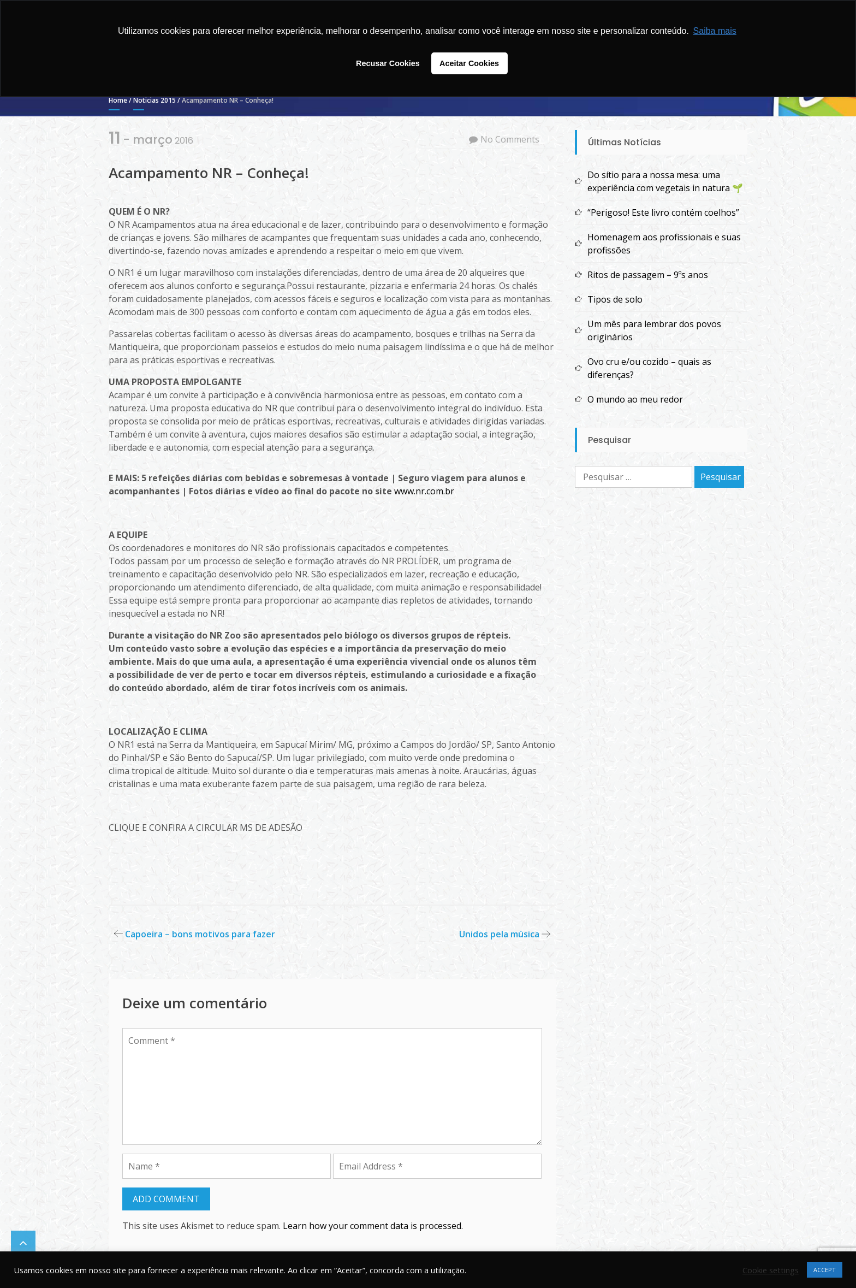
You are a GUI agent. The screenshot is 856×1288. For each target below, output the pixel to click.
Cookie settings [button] (770, 1270)
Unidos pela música (499, 934)
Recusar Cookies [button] (388, 63)
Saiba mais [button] (714, 31)
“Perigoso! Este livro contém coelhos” (663, 212)
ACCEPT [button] (824, 1270)
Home (118, 100)
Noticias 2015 (154, 100)
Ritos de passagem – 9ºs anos (647, 275)
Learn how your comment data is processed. (373, 1226)
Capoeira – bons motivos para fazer (200, 934)
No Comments (509, 139)
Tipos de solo (615, 299)
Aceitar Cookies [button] (469, 63)
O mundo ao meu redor (635, 399)
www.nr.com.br (424, 491)
